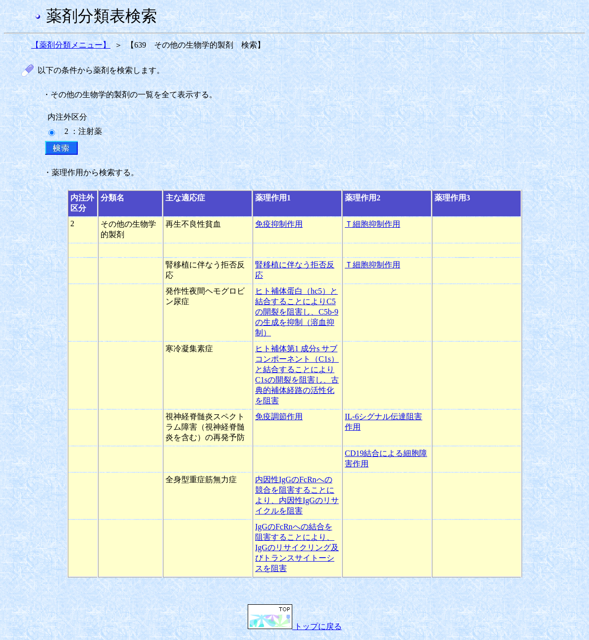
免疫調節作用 (279, 416)
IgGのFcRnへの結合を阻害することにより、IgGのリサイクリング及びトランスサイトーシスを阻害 (297, 547)
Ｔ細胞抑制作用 (372, 224)
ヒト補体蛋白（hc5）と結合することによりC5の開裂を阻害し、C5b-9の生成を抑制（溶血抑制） (296, 312)
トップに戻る (295, 626)
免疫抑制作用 (279, 224)
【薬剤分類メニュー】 (70, 45)
